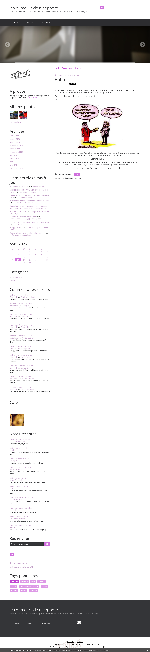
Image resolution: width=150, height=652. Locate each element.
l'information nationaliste (20, 235)
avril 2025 (14, 165)
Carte (14, 402)
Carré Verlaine (38, 187)
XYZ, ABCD (18, 224)
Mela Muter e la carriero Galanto (23, 217)
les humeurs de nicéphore (34, 8)
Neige (12, 527)
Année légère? (28, 338)
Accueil (17, 22)
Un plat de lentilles (17, 519)
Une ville (13, 510)
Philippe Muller (16, 227)
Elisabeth (13, 297)
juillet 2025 (14, 158)
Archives (30, 22)
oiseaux (41, 582)
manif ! (57, 68)
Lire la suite (32, 98)
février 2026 (15, 136)
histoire (14, 590)
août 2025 (14, 155)
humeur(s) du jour (17, 277)
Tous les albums (15, 122)
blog (112, 647)
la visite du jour (16, 499)
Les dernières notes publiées (75, 644)
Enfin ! (61, 79)
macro (44, 586)
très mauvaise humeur (29, 586)
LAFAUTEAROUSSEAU (25, 197)
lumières (33, 590)
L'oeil (12, 450)
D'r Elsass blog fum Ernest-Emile (29, 228)
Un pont (24, 368)
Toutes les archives (17, 169)
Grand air (78, 68)
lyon (33, 582)
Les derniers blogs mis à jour (58, 644)
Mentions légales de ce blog (60, 647)
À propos (46, 22)
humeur (14, 582)
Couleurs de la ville (28, 297)
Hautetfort (80, 642)
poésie (23, 590)
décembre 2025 (16, 142)
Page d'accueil (67, 68)
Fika (11, 489)
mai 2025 (13, 162)
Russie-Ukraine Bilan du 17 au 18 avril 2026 (27, 233)
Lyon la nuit (26, 357)
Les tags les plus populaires (92, 644)
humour (24, 582)
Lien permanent (63, 174)
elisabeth (13, 316)
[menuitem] (16, 22)
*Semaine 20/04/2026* (19, 187)
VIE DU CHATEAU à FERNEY (24, 203)
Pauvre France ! (27, 327)
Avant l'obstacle (16, 480)
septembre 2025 (16, 152)
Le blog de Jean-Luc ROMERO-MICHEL (32, 208)
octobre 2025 (15, 149)
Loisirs (12, 281)
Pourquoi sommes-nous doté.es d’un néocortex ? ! (30, 223)
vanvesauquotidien (28, 192)
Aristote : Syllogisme (18, 211)
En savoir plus (104, 650)
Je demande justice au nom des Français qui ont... (30, 200)
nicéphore (14, 305)
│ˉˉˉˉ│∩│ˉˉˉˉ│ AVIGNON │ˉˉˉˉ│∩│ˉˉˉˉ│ (26, 219)
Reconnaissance (28, 378)
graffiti (13, 586)
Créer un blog (71, 642)
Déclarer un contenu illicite (43, 647)
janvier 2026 (15, 139)
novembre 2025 (16, 145)
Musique (25, 305)
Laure (12, 348)
